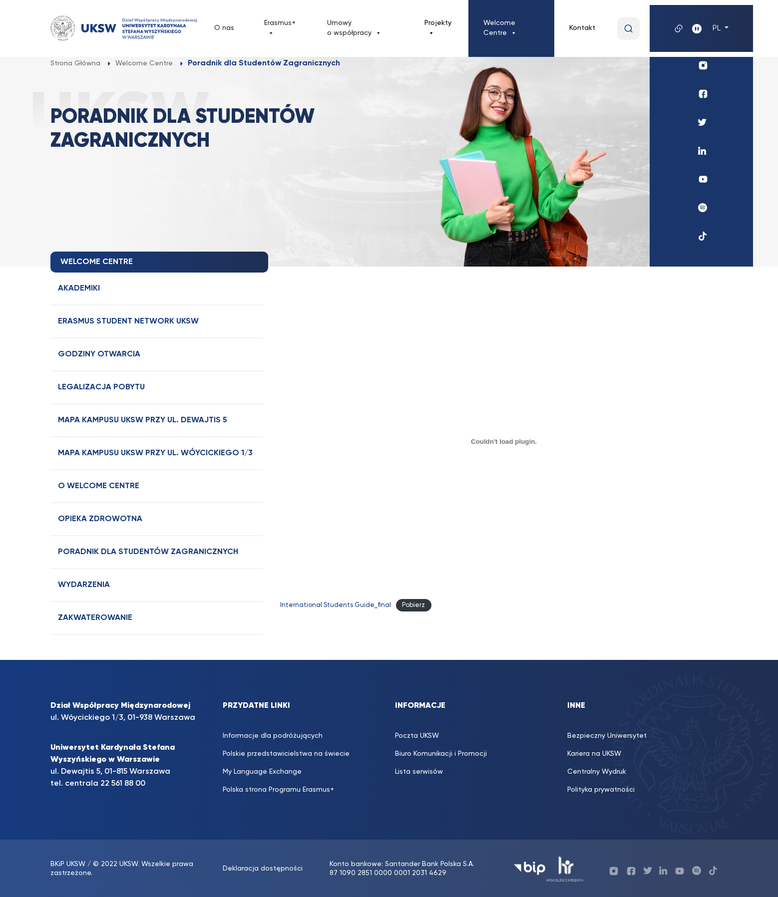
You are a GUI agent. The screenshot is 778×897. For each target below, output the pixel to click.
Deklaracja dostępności (263, 868)
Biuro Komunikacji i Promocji (441, 753)
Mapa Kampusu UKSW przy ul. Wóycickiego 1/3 (155, 453)
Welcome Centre (500, 28)
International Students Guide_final (335, 605)
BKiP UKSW (68, 864)
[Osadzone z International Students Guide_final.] (504, 441)
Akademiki (79, 289)
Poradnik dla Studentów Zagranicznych (148, 552)
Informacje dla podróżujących (273, 735)
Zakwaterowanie (95, 618)
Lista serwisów (419, 771)
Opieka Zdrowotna (100, 519)
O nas (224, 27)
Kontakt (582, 27)
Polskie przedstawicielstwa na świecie (286, 753)
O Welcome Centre (98, 486)
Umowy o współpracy (354, 28)
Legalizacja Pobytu (101, 387)
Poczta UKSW (417, 735)
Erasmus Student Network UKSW (128, 321)
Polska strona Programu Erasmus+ (278, 789)
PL (718, 28)
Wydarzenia (84, 585)
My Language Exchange (262, 771)
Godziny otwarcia (99, 354)
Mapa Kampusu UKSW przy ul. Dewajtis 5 (142, 420)
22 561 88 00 (122, 784)
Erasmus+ (280, 28)
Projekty (437, 28)
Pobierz (413, 605)
